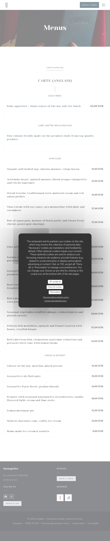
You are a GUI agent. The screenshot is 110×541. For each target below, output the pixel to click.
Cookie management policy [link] (55, 301)
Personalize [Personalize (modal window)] (55, 292)
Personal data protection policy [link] (56, 297)
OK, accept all (55, 281)
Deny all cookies (55, 287)
